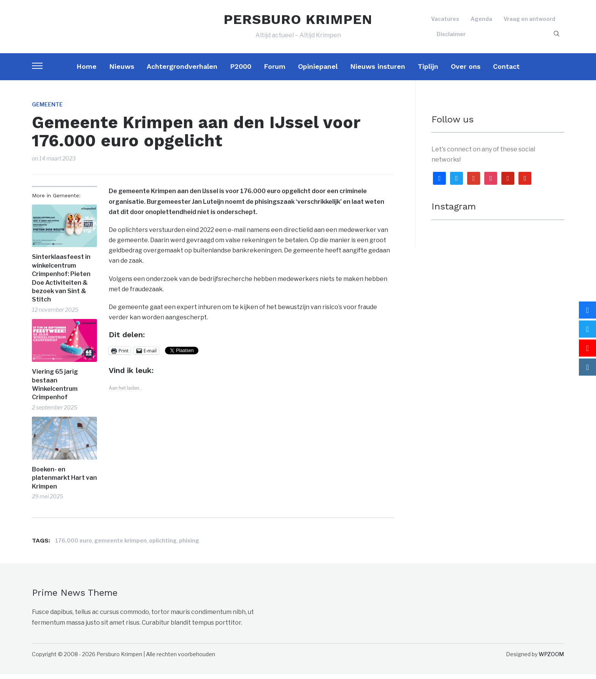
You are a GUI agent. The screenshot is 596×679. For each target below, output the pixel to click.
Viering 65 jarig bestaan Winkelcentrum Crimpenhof (55, 389)
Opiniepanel (318, 71)
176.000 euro (73, 545)
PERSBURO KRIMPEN (298, 22)
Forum (274, 71)
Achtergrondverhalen (182, 71)
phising (189, 545)
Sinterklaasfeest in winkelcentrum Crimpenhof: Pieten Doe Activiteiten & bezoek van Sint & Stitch (61, 283)
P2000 (240, 71)
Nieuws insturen (377, 71)
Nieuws (121, 71)
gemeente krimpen (120, 545)
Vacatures (445, 21)
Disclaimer (451, 36)
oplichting (163, 545)
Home (86, 71)
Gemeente (47, 109)
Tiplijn (428, 71)
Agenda (481, 21)
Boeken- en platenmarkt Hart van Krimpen (64, 483)
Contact (506, 71)
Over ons (465, 71)
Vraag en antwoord (529, 21)
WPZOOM (551, 659)
